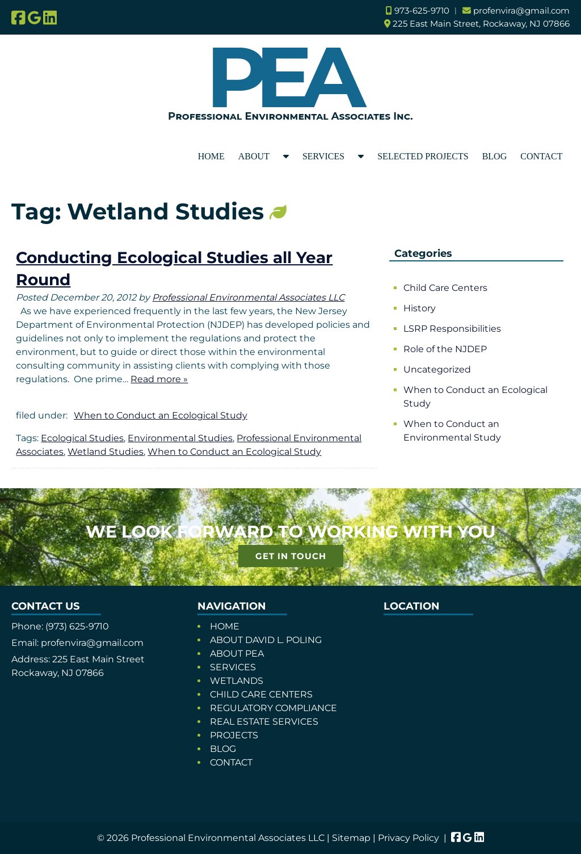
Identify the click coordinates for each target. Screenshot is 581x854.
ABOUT (254, 156)
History (419, 308)
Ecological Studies (82, 438)
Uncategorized (437, 369)
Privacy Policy (408, 837)
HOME (211, 156)
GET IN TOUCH (290, 556)
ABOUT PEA (237, 653)
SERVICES (323, 156)
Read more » (159, 379)
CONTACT (541, 156)
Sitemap (351, 837)
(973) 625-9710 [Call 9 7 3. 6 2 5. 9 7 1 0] (77, 626)
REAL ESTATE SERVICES (264, 721)
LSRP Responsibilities (452, 328)
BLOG (494, 156)
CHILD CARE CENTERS (261, 694)
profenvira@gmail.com (521, 10)
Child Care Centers (445, 287)
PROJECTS (234, 735)
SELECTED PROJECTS (422, 156)
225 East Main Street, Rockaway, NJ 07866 (481, 23)
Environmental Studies (180, 438)
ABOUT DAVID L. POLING (266, 640)
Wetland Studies (106, 451)
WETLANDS (236, 680)
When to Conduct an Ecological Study (160, 415)
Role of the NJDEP (445, 349)
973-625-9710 (421, 10)
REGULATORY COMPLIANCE (273, 708)
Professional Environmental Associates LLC (248, 297)
